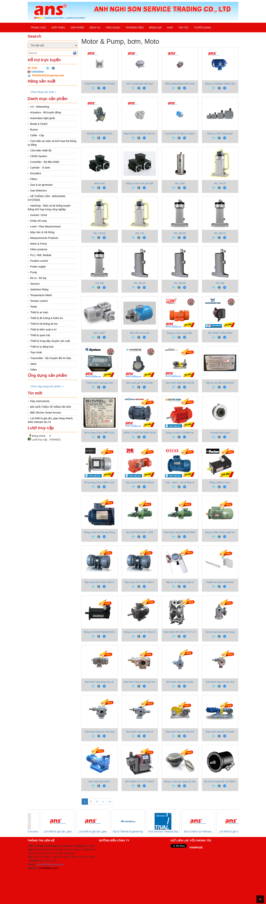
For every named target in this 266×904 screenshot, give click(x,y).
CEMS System (38, 156)
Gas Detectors (38, 190)
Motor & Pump (38, 243)
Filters (33, 179)
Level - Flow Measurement (45, 226)
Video (33, 369)
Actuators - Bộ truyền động (45, 112)
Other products (38, 249)
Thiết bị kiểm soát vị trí (43, 329)
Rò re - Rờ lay (38, 278)
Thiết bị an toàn (39, 312)
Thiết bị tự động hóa (41, 346)
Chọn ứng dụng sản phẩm (46, 386)
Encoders (35, 173)
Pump (33, 272)
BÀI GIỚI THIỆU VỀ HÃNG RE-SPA (50, 406)
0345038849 (37, 72)
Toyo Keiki (36, 352)
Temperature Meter (41, 295)
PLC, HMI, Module (40, 255)
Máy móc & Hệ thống (42, 232)
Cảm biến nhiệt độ (40, 150)
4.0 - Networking (39, 106)
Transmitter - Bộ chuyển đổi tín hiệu (50, 358)
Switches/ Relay (39, 289)
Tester (33, 306)
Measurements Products (44, 237)
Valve (33, 363)
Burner (34, 129)
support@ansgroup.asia (50, 864)
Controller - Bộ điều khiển (45, 161)
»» (109, 801)
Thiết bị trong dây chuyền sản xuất (50, 340)
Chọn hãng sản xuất (43, 91)
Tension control (38, 300)
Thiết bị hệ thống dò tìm (44, 323)
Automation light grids (42, 118)
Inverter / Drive (38, 215)
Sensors (35, 283)
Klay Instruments (40, 401)
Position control (39, 260)
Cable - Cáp (37, 135)
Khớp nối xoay (38, 220)
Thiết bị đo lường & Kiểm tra (46, 318)
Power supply (38, 266)
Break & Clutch (38, 123)
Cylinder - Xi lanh (40, 167)
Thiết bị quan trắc (40, 335)
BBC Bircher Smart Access (45, 412)
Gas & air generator (41, 184)
